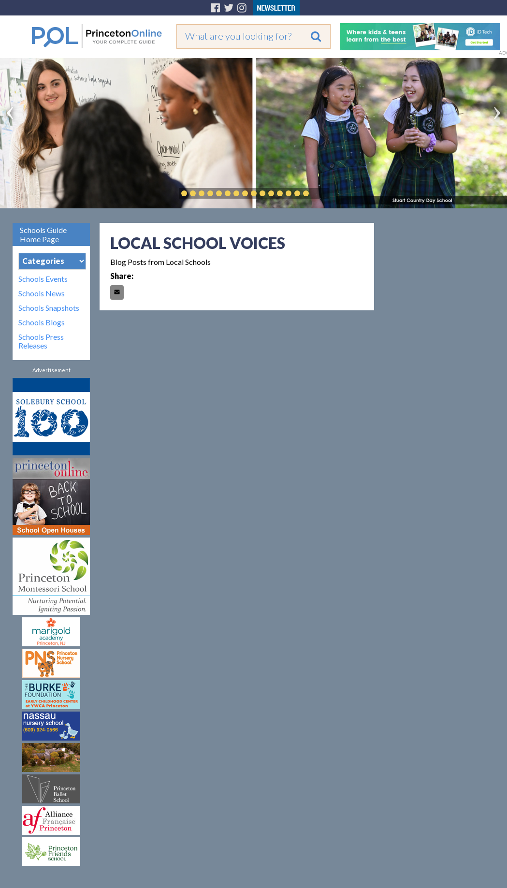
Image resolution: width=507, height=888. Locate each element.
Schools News (41, 293)
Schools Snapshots (48, 308)
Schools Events (43, 279)
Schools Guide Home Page (43, 234)
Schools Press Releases (41, 341)
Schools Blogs (41, 322)
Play (320, 193)
